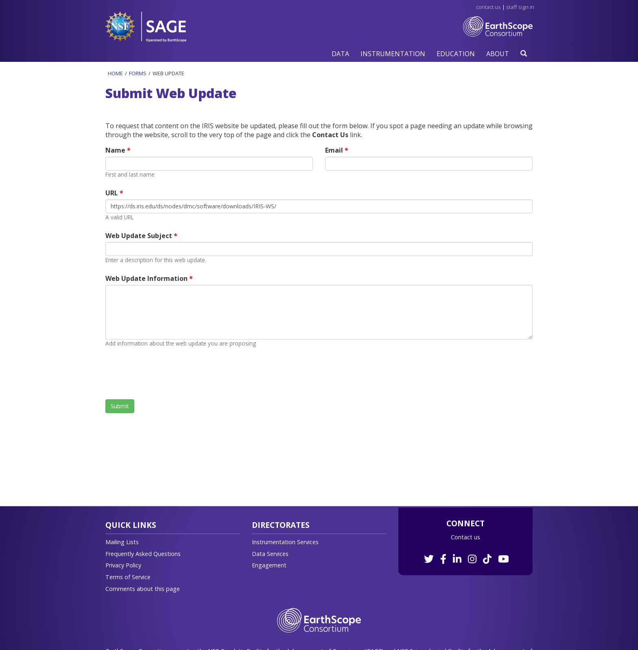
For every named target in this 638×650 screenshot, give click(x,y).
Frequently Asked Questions (143, 554)
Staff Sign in (520, 7)
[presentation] (167, 373)
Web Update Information (147, 278)
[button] (340, 53)
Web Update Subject (139, 235)
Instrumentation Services (285, 542)
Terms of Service (128, 577)
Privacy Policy (123, 565)
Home (115, 73)
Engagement (269, 565)
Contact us (465, 537)
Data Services (270, 554)
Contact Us (488, 7)
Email (335, 150)
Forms (137, 73)
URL (112, 192)
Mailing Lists (122, 542)
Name (116, 150)
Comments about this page (142, 589)
